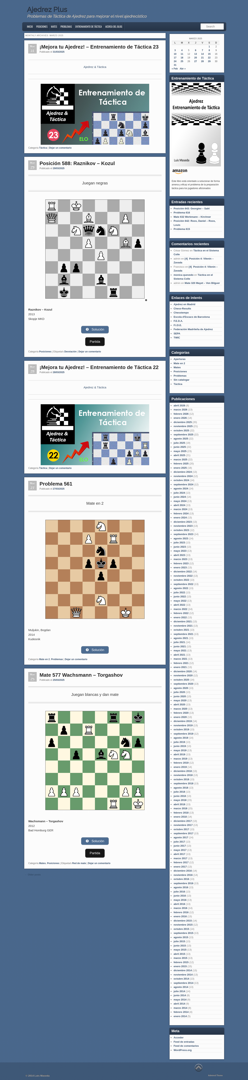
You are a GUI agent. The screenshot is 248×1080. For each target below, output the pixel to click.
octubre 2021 (181, 629)
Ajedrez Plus (47, 9)
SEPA (177, 333)
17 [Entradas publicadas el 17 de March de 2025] (175, 57)
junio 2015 (180, 945)
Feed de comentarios (186, 1045)
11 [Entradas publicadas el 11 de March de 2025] (182, 54)
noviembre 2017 (183, 825)
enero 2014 (180, 1016)
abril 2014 (179, 1003)
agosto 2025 (181, 438)
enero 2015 (180, 966)
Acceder (178, 1037)
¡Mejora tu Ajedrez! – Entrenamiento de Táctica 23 (99, 47)
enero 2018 (180, 816)
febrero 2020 (181, 712)
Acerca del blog (113, 26)
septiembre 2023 (183, 534)
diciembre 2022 (183, 571)
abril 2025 (179, 455)
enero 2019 (180, 767)
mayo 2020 (180, 700)
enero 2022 (180, 617)
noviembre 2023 (183, 525)
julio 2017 (179, 841)
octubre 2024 (181, 480)
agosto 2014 (181, 987)
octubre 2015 (181, 929)
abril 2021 (179, 654)
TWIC (177, 337)
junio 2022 (180, 596)
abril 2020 (179, 704)
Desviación (70, 351)
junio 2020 (180, 696)
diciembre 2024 (183, 471)
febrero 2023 (181, 563)
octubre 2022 (181, 579)
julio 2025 (179, 442)
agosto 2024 (181, 488)
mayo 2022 (180, 600)
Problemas (66, 26)
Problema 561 (56, 483)
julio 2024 (179, 492)
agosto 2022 (181, 588)
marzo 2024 (180, 509)
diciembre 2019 (183, 721)
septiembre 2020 (183, 683)
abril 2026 (179, 405)
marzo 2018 (180, 808)
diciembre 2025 (183, 422)
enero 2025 (180, 467)
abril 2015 (179, 953)
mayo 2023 (180, 550)
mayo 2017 (180, 850)
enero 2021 (180, 667)
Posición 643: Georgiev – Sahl (192, 208)
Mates (54, 26)
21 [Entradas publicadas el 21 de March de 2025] (202, 57)
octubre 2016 (181, 879)
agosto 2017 (181, 837)
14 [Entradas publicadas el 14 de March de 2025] (202, 54)
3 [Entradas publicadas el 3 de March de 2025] (175, 50)
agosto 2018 (181, 787)
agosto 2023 (181, 538)
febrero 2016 (181, 912)
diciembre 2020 (183, 671)
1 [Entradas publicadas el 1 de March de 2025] (209, 46)
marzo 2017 (180, 858)
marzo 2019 (180, 758)
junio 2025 (180, 446)
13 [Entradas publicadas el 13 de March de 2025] (195, 54)
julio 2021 (179, 642)
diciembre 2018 (183, 771)
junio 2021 (180, 646)
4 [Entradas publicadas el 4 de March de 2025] (182, 50)
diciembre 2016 (183, 870)
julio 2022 (179, 592)
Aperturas (179, 359)
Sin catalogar (181, 379)
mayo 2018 (180, 800)
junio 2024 (180, 496)
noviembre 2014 (183, 974)
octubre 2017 (181, 829)
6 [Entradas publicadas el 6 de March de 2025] (195, 50)
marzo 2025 (180, 459)
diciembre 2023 (183, 521)
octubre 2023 (181, 530)
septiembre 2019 (183, 733)
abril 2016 (179, 904)
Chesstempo (181, 312)
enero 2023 (180, 567)
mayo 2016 (180, 899)
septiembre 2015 (183, 933)
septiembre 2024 (183, 484)
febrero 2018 (181, 812)
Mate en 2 (44, 660)
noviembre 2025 (183, 426)
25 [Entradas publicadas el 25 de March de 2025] (182, 61)
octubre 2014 (181, 978)
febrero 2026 (181, 413)
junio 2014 (180, 995)
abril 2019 (179, 754)
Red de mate (79, 863)
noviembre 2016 (183, 875)
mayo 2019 (180, 750)
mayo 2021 (180, 650)
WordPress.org (183, 1050)
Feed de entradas (184, 1041)
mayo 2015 (180, 949)
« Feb (175, 68)
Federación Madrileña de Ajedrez (193, 329)
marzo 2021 (180, 658)
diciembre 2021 (183, 621)
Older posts (33, 874)
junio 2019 (180, 746)
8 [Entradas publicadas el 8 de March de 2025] (209, 50)
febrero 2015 (181, 962)
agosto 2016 (181, 887)
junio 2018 (180, 796)
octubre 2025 (181, 430)
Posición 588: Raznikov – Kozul (77, 163)
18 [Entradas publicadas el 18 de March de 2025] (182, 57)
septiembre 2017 (183, 833)
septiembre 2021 (183, 634)
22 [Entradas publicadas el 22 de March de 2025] (209, 57)
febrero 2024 (181, 513)
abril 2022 (179, 604)
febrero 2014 (181, 1012)
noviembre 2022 (183, 575)
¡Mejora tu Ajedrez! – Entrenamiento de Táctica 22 (99, 367)
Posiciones (41, 26)
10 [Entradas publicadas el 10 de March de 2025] (175, 54)
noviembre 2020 (183, 675)
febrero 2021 (181, 663)
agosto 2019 (181, 737)
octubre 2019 (181, 729)
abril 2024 (179, 505)
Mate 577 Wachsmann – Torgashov (81, 675)
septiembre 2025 (183, 434)
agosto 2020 (181, 688)
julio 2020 (179, 692)
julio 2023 (179, 542)
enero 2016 (180, 916)
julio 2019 (179, 742)
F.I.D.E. (178, 325)
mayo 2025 (180, 451)
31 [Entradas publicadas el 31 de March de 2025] (175, 65)
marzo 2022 (180, 609)
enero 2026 (180, 417)
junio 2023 (180, 546)
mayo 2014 (180, 999)
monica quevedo (184, 274)
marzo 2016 (180, 908)
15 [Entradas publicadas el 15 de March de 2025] (209, 54)
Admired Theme (215, 1075)
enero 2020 (180, 717)
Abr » (183, 68)
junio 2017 (180, 845)
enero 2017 (180, 866)
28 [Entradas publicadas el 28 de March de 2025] (202, 61)
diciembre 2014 (183, 970)
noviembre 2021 (183, 625)
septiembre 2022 (183, 584)
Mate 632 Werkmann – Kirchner (192, 216)
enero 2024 (180, 517)
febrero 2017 (181, 862)
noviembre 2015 (183, 924)
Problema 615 (182, 229)
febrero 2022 (181, 613)
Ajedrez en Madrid (184, 304)
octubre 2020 (181, 679)
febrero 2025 (181, 463)
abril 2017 (179, 854)
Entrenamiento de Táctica (88, 26)
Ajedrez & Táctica (95, 67)
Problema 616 (182, 212)
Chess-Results (182, 308)
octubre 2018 (181, 779)
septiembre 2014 (183, 983)
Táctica (43, 147)
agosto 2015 (181, 937)
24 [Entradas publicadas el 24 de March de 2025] (175, 61)
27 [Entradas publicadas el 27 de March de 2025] (195, 61)
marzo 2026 (180, 409)
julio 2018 (179, 791)
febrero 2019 (181, 762)
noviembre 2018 (183, 775)
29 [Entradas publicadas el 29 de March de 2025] (209, 61)
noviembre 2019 (183, 725)
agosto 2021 (181, 638)
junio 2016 (180, 895)
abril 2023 (179, 555)
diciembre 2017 (183, 821)
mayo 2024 (180, 501)
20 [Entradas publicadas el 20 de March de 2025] (195, 57)
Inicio (30, 26)
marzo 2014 (180, 1007)
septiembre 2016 (183, 883)
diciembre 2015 (183, 920)
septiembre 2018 (183, 783)
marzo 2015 (180, 958)
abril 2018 (179, 804)
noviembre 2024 (183, 476)
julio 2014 (179, 991)
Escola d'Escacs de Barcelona (192, 316)
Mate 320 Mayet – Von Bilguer (202, 283)
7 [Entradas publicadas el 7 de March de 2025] (202, 50)
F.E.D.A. (178, 320)
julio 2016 (179, 891)
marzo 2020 (180, 708)
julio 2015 (179, 941)
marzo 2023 (180, 559)
